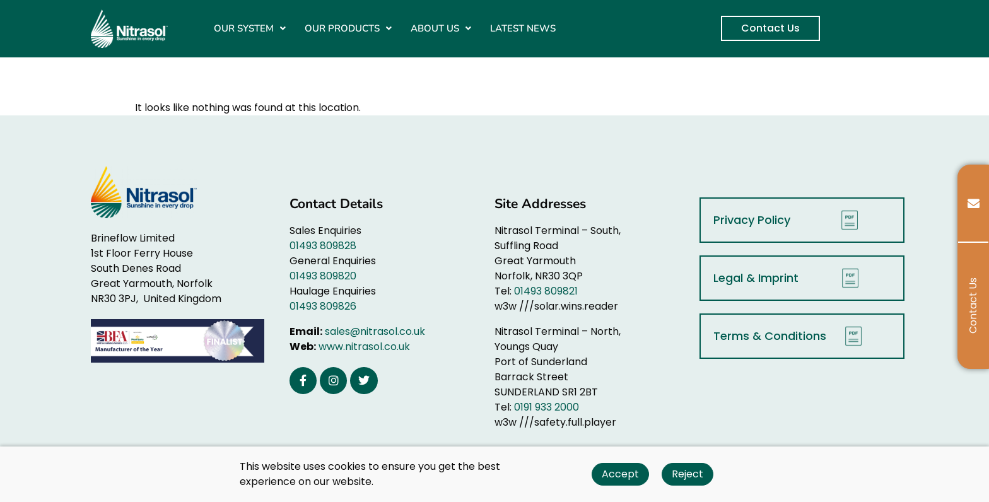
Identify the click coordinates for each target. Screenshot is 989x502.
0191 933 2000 (546, 407)
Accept (620, 474)
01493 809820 (323, 276)
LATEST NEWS (523, 28)
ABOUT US (441, 28)
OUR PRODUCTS (348, 28)
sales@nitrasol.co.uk (375, 331)
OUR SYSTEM (250, 28)
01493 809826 (323, 306)
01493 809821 (546, 291)
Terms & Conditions (791, 336)
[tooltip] (973, 203)
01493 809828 (323, 245)
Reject (687, 474)
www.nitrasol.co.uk (364, 346)
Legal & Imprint (789, 278)
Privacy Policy (789, 220)
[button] (249, 29)
